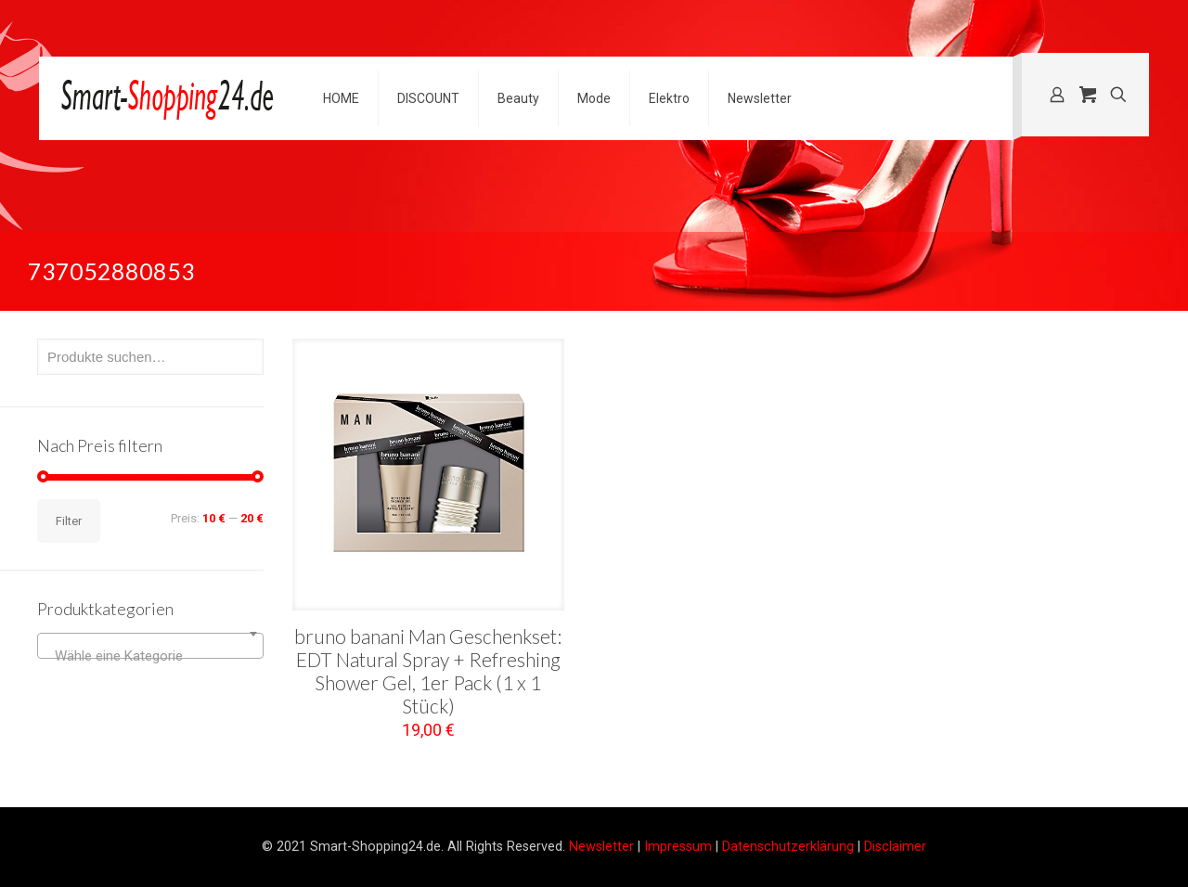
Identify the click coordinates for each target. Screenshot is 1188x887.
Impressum (678, 846)
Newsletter (601, 846)
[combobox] (150, 646)
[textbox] (150, 656)
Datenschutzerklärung (788, 846)
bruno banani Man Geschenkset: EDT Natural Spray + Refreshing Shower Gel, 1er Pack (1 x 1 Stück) (428, 670)
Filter (69, 521)
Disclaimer (895, 846)
